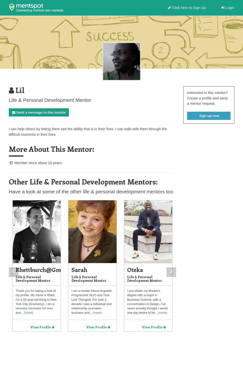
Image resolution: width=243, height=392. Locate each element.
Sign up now (208, 116)
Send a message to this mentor (39, 112)
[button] (13, 272)
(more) (28, 312)
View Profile (42, 327)
